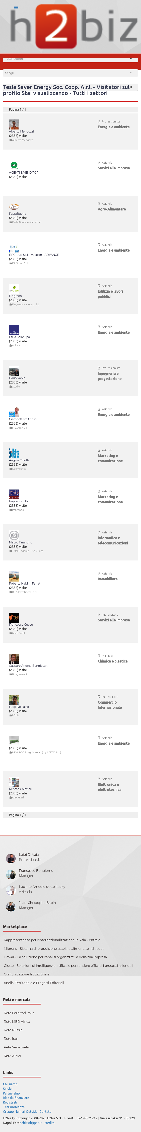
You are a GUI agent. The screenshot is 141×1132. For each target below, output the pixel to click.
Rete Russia (13, 1030)
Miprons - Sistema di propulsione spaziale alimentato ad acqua (54, 949)
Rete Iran (11, 1039)
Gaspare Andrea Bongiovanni (29, 666)
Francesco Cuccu (21, 624)
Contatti (45, 1111)
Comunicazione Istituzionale (26, 974)
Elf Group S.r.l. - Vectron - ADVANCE (34, 255)
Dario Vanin (17, 378)
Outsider (32, 1111)
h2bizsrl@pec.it (31, 1123)
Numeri (20, 1111)
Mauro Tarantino (20, 542)
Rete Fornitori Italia (19, 1013)
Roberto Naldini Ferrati (25, 583)
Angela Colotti (19, 460)
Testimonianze (14, 1107)
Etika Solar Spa (19, 337)
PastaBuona (17, 213)
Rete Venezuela (16, 1047)
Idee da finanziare (16, 1098)
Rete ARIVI (12, 1056)
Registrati (10, 1102)
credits (49, 1123)
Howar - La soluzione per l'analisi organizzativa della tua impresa (55, 957)
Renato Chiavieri (20, 789)
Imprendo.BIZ (19, 501)
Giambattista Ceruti (23, 419)
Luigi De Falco (19, 707)
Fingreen (15, 296)
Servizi (7, 1089)
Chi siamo (10, 1084)
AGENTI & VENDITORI (24, 172)
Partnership (11, 1093)
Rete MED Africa (17, 1022)
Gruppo (8, 1111)
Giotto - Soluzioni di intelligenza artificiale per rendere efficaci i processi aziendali (68, 966)
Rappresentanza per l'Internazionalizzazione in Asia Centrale (52, 940)
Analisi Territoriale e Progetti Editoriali (34, 983)
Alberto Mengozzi (21, 131)
